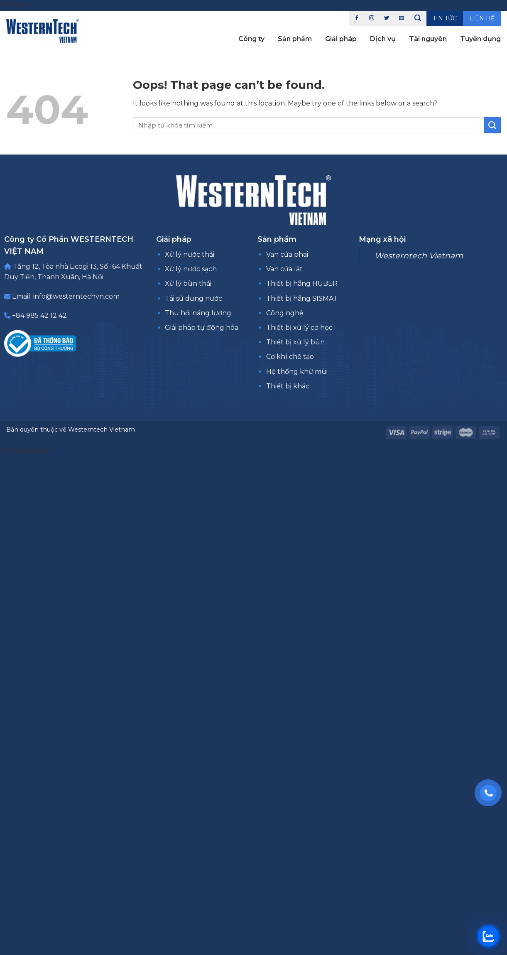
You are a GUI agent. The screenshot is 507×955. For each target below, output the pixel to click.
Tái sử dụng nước (193, 298)
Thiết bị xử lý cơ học (299, 327)
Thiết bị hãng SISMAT (302, 298)
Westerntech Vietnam (419, 255)
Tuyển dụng (480, 39)
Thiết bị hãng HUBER (302, 283)
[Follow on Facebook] (356, 18)
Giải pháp (341, 39)
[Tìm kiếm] (417, 18)
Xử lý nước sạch (191, 269)
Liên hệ (482, 18)
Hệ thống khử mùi (297, 372)
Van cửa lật (284, 269)
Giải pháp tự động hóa (201, 327)
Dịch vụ (383, 39)
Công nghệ (285, 313)
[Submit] (492, 125)
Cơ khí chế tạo (290, 357)
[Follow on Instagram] (371, 18)
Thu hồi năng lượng (198, 313)
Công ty (251, 39)
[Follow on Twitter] (386, 18)
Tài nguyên (428, 39)
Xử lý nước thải (189, 254)
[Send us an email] (401, 18)
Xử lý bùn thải (188, 283)
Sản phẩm (295, 39)
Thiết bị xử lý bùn (295, 342)
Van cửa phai (287, 254)
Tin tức (445, 18)
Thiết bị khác (287, 386)
